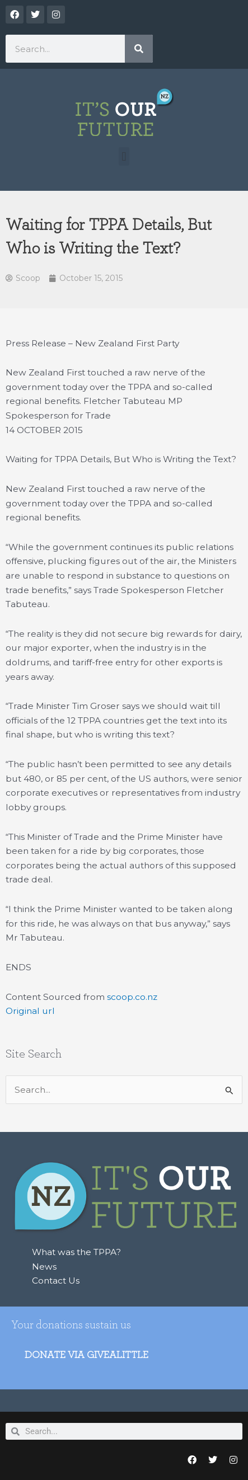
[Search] (139, 49)
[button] (124, 156)
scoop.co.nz (132, 997)
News (44, 1266)
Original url (30, 1011)
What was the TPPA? (76, 1252)
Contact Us (55, 1280)
